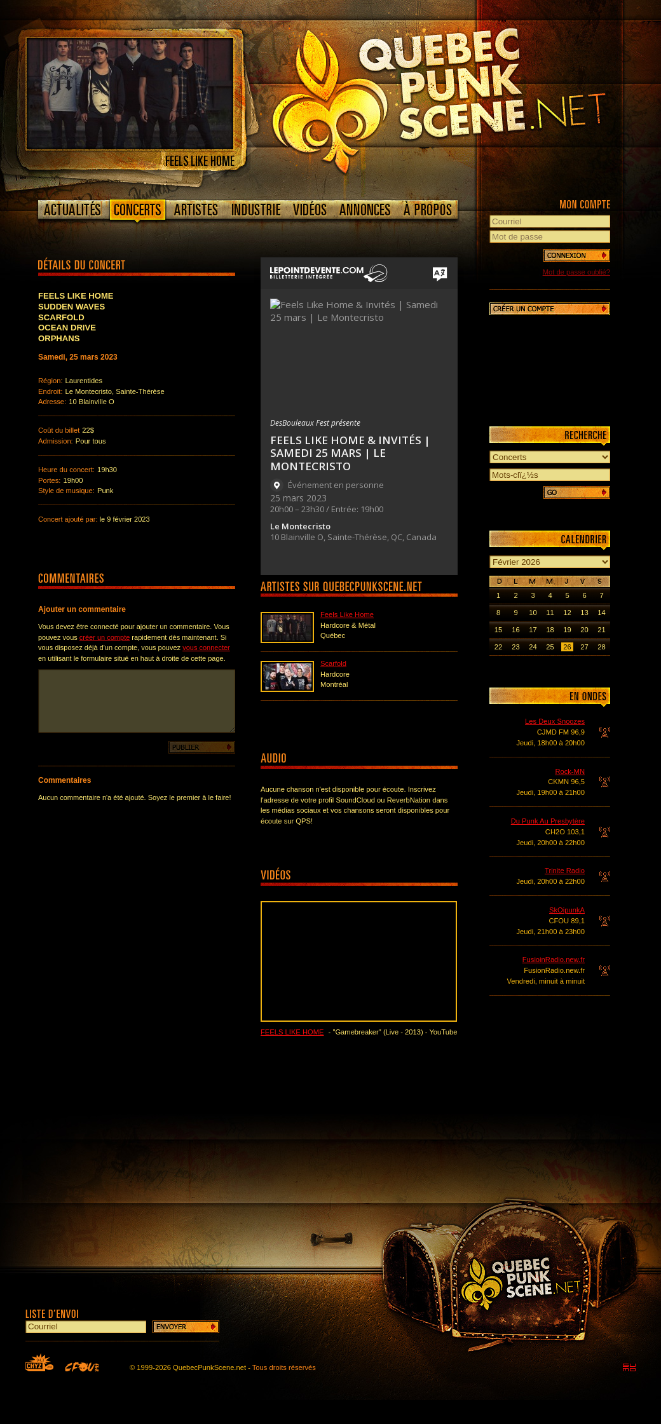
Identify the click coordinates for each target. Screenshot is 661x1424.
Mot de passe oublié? (576, 272)
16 (515, 630)
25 (550, 647)
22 (498, 647)
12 (567, 612)
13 (584, 612)
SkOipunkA (567, 910)
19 (567, 630)
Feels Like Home (347, 614)
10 (532, 612)
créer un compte (104, 637)
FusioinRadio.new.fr (553, 959)
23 (515, 647)
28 (601, 647)
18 (550, 630)
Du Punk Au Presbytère (548, 821)
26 (567, 647)
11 (550, 612)
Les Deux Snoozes (555, 721)
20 (584, 630)
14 (601, 612)
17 (532, 630)
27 (584, 647)
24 (532, 647)
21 (601, 630)
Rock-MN (570, 771)
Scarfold (333, 663)
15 (498, 630)
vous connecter (206, 647)
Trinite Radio (565, 870)
